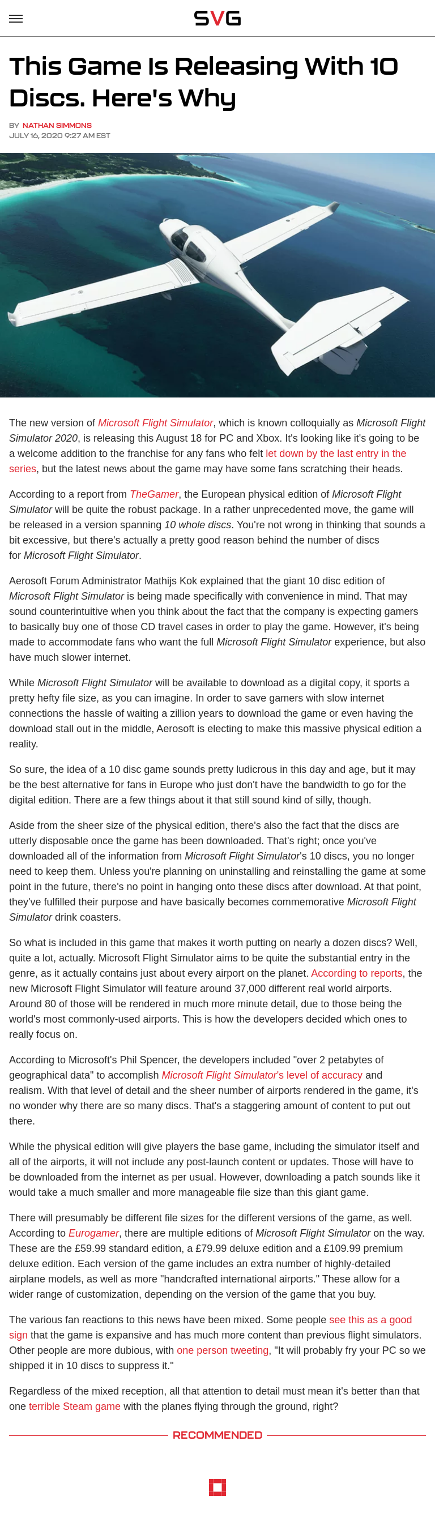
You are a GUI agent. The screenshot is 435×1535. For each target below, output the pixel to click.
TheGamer (154, 494)
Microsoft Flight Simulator (155, 423)
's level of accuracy (262, 1075)
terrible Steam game (75, 1406)
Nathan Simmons (57, 125)
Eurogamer (94, 1233)
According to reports (356, 973)
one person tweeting (222, 1350)
